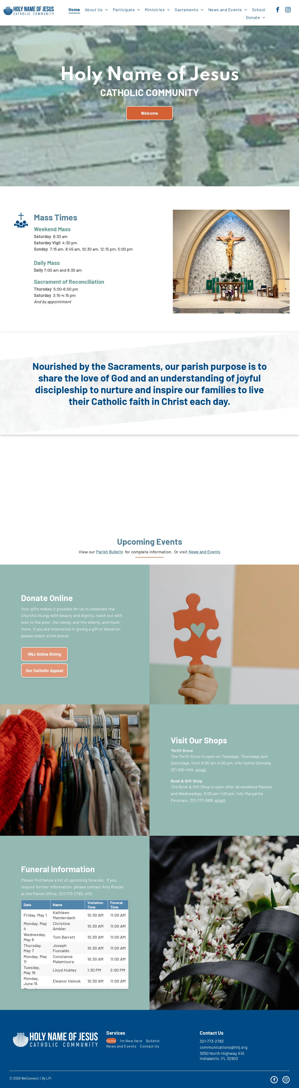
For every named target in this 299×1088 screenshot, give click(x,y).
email (201, 769)
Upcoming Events (149, 541)
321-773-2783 (212, 1041)
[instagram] (288, 10)
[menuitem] (74, 9)
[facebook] (278, 10)
